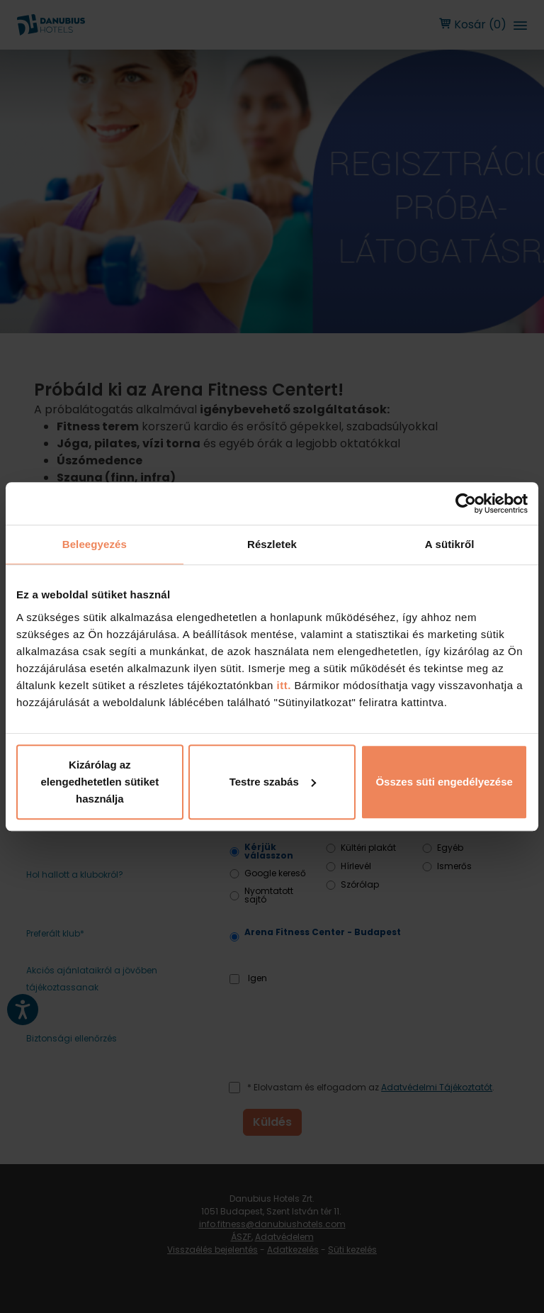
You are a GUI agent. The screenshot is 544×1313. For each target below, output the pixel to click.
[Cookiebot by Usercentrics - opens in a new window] (466, 503)
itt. (282, 685)
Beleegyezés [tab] (94, 544)
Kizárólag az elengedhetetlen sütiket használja (99, 782)
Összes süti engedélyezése (443, 782)
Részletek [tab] (272, 544)
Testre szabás (273, 782)
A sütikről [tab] (450, 544)
